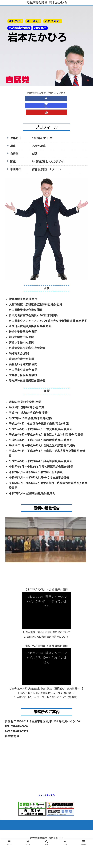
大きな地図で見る (46, 795)
